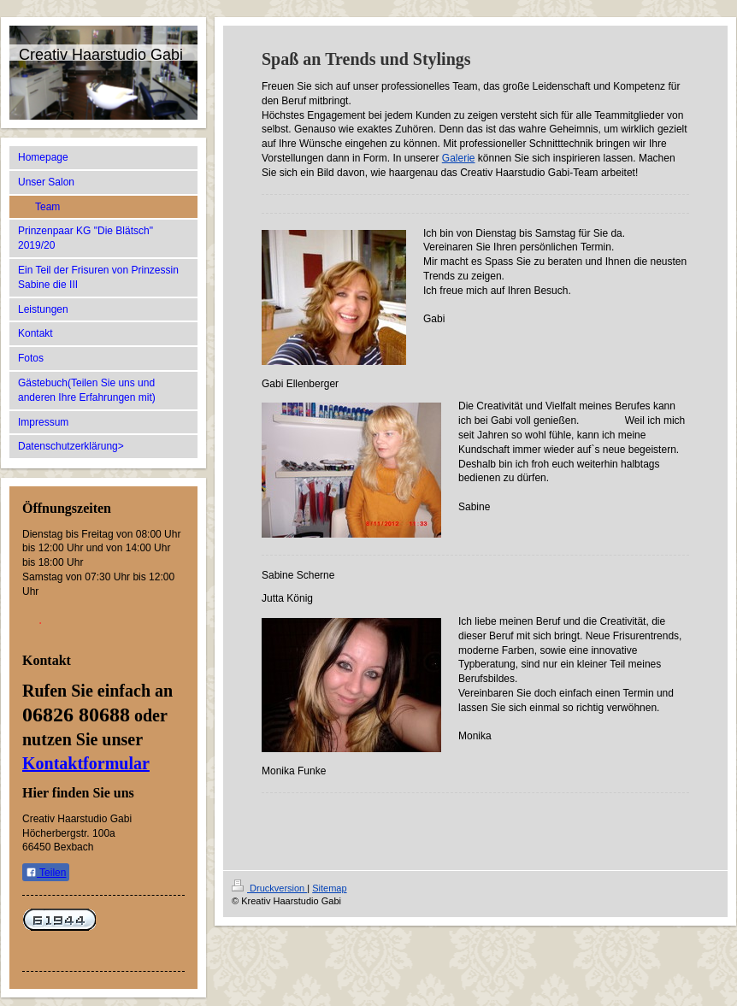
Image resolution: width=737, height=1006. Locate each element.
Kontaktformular (86, 763)
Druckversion (269, 888)
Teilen (46, 873)
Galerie (458, 158)
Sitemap (329, 888)
